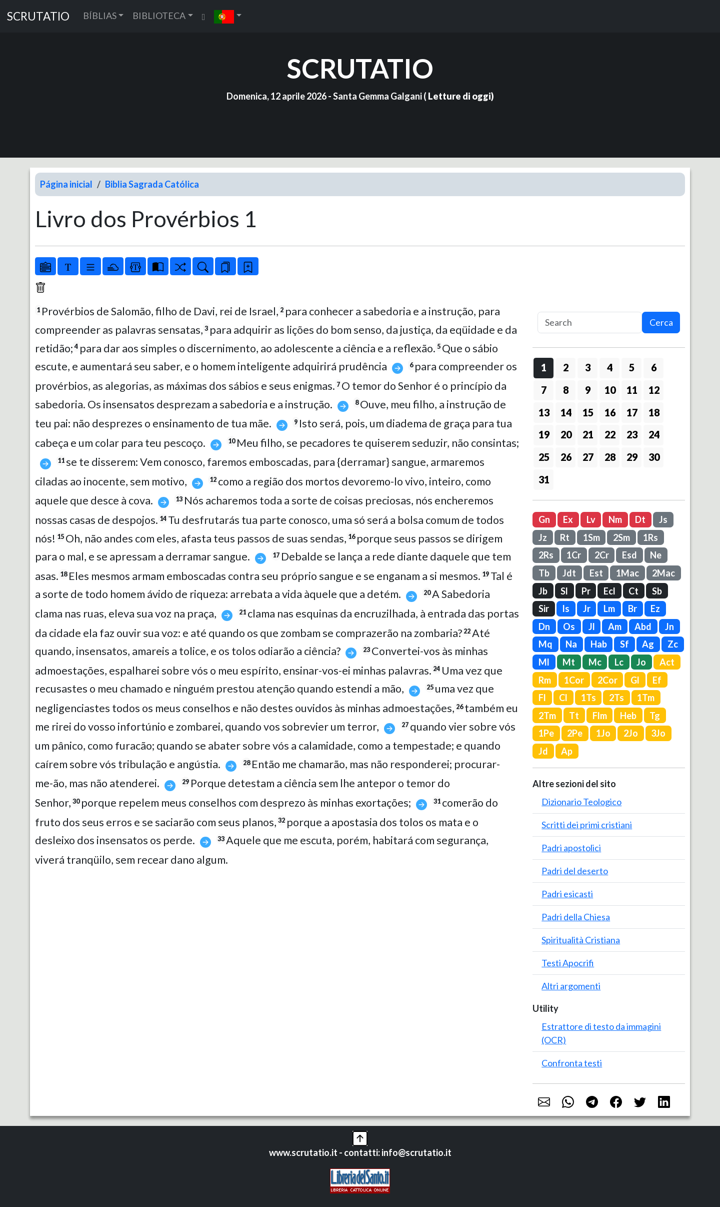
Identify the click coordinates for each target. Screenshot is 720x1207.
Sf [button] (624, 644)
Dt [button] (640, 519)
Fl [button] (542, 697)
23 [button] (632, 434)
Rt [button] (565, 537)
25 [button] (544, 457)
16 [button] (610, 412)
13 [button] (544, 412)
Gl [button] (635, 680)
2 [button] (565, 367)
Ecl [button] (610, 590)
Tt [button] (574, 715)
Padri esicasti (567, 893)
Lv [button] (591, 519)
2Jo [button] (631, 733)
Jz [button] (542, 537)
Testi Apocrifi (568, 962)
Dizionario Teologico (582, 801)
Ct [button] (633, 590)
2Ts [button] (616, 697)
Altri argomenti (571, 985)
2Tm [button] (547, 715)
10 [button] (610, 390)
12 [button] (654, 390)
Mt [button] (568, 662)
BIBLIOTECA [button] (159, 15)
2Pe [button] (574, 733)
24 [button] (654, 434)
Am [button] (615, 626)
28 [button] (610, 457)
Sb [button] (657, 590)
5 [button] (631, 367)
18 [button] (654, 412)
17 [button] (632, 412)
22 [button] (610, 434)
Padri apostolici (571, 847)
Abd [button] (643, 626)
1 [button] (543, 367)
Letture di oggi (459, 96)
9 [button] (587, 390)
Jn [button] (669, 626)
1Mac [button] (627, 572)
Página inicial (66, 184)
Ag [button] (648, 644)
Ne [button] (656, 554)
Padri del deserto (575, 870)
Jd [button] (543, 751)
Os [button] (569, 626)
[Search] (590, 322)
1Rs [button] (650, 537)
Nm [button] (615, 519)
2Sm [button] (621, 537)
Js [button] (663, 519)
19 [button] (544, 434)
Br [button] (632, 608)
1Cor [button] (574, 680)
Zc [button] (673, 644)
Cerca (661, 322)
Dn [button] (544, 626)
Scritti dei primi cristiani (587, 824)
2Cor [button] (608, 680)
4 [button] (609, 367)
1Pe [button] (546, 733)
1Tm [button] (645, 697)
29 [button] (632, 457)
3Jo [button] (658, 733)
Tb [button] (544, 572)
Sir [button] (543, 608)
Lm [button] (609, 608)
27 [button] (588, 457)
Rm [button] (544, 680)
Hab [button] (598, 644)
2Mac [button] (663, 572)
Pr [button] (586, 590)
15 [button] (588, 412)
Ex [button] (568, 519)
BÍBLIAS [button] (99, 15)
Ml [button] (544, 662)
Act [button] (667, 662)
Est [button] (596, 572)
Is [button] (566, 608)
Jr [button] (586, 608)
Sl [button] (564, 590)
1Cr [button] (573, 554)
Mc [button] (595, 662)
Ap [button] (566, 751)
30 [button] (654, 457)
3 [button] (587, 367)
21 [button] (588, 434)
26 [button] (566, 457)
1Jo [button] (603, 733)
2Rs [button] (546, 554)
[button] (228, 16)
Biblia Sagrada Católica (152, 184)
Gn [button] (544, 519)
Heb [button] (628, 715)
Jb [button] (543, 590)
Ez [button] (655, 608)
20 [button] (566, 434)
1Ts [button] (588, 697)
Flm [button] (599, 715)
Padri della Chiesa (576, 916)
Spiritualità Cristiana (581, 939)
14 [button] (566, 412)
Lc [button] (619, 662)
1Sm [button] (591, 537)
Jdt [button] (569, 572)
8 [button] (565, 390)
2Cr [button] (601, 554)
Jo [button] (641, 662)
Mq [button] (545, 644)
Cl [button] (563, 697)
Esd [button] (629, 554)
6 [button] (653, 367)
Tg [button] (655, 715)
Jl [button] (591, 626)
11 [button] (632, 390)
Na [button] (571, 644)
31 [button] (544, 479)
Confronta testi (572, 1062)
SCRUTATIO (38, 16)
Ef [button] (657, 680)
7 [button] (543, 390)
